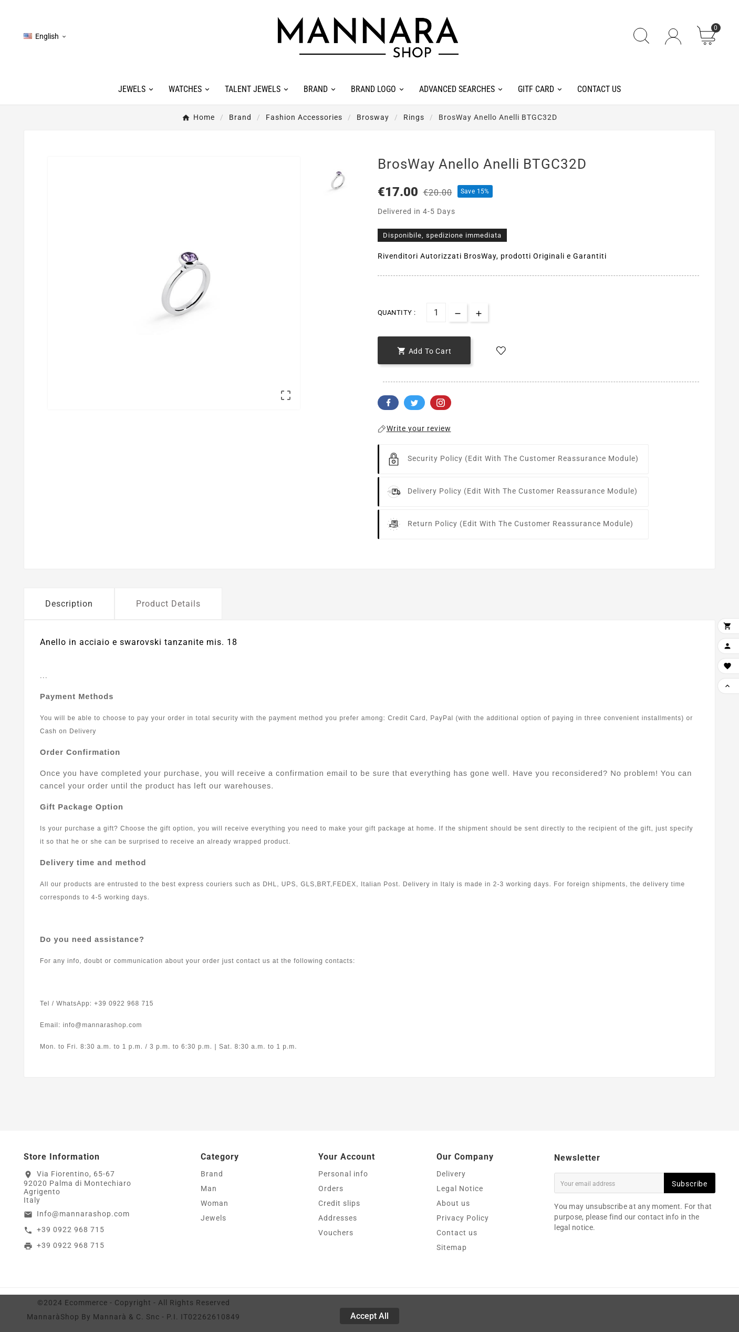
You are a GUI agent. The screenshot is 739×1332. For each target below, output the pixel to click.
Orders (331, 1188)
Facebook (388, 402)
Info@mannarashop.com (83, 1214)
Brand (212, 1174)
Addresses (337, 1218)
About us (453, 1203)
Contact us (456, 1232)
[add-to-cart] (424, 350)
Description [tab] (69, 604)
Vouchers (335, 1232)
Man (209, 1188)
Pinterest (440, 402)
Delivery (451, 1174)
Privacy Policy (462, 1218)
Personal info (343, 1174)
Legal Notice (459, 1188)
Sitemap (451, 1247)
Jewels (213, 1218)
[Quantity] (436, 312)
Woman (214, 1203)
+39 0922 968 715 (71, 1229)
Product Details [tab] (168, 604)
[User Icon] (673, 36)
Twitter (414, 402)
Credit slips (339, 1203)
